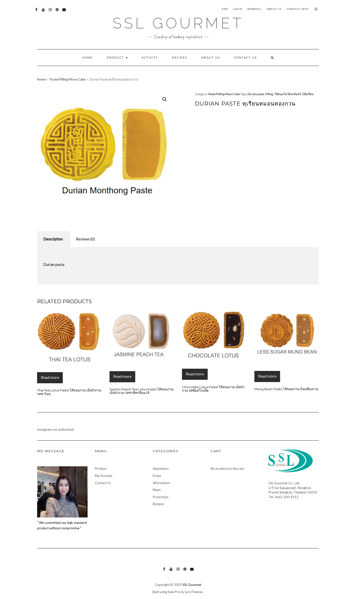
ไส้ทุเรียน (307, 94)
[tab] (53, 239)
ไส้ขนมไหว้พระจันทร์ (287, 94)
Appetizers (161, 469)
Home (87, 57)
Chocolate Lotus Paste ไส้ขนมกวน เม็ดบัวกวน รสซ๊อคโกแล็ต (213, 388)
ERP (225, 9)
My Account (103, 476)
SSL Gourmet (178, 23)
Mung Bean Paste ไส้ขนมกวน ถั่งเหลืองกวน (286, 389)
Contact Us (245, 57)
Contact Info (298, 9)
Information (161, 483)
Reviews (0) (85, 239)
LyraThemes (194, 592)
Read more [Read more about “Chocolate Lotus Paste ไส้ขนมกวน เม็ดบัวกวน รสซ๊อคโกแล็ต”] (195, 373)
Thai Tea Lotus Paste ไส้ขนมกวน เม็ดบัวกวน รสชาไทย (69, 392)
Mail (192, 571)
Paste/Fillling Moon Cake (68, 79)
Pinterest (185, 571)
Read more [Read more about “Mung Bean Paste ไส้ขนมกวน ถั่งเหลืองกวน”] (267, 376)
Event (157, 476)
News (157, 490)
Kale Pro (174, 592)
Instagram (178, 571)
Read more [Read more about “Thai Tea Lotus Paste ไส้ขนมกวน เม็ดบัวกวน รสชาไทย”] (50, 377)
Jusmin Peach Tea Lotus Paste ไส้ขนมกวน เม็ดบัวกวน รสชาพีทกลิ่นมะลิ (142, 391)
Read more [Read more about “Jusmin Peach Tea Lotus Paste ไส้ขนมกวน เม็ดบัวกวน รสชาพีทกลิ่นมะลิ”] (122, 376)
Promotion (160, 497)
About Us (274, 9)
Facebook (164, 571)
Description (53, 239)
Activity (150, 57)
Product (117, 57)
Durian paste (255, 94)
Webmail (254, 9)
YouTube (171, 571)
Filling (269, 94)
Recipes (179, 57)
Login (238, 9)
